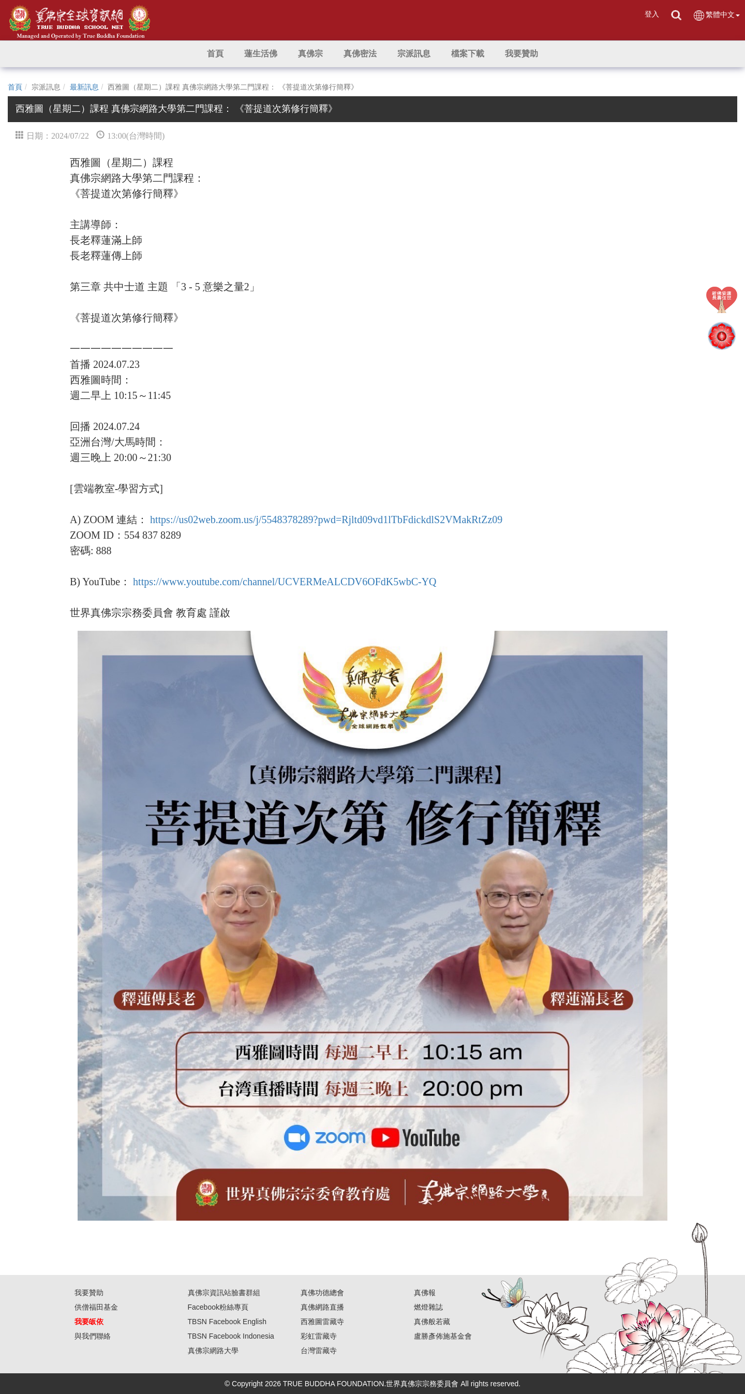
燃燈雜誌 (428, 1307)
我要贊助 (88, 1292)
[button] (261, 54)
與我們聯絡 (92, 1336)
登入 (652, 14)
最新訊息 (84, 87)
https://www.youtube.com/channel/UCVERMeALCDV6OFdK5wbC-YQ (284, 581)
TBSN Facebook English (227, 1321)
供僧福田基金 (96, 1307)
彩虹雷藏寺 (319, 1336)
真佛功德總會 (322, 1292)
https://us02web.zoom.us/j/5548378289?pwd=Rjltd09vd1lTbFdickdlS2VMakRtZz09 (326, 519)
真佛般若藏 (432, 1321)
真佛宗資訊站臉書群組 (224, 1292)
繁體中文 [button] (716, 15)
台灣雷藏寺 (319, 1350)
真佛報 (425, 1292)
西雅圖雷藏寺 (322, 1321)
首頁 (15, 87)
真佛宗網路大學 (213, 1350)
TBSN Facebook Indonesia (231, 1336)
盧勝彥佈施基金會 (443, 1336)
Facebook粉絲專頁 (218, 1307)
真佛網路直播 (322, 1307)
